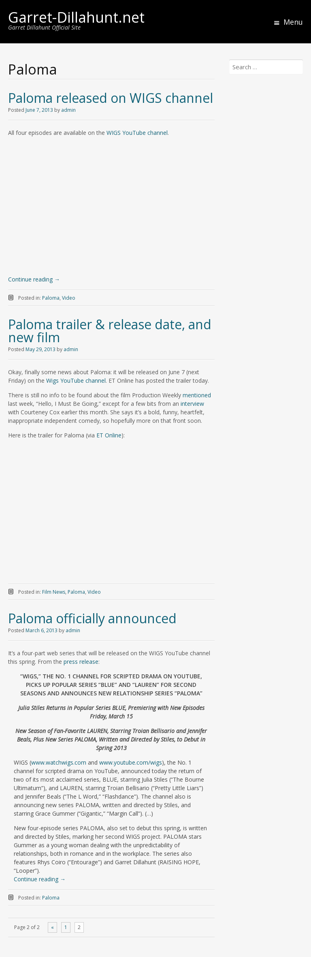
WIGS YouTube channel (137, 132)
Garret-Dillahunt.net (76, 17)
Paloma (51, 297)
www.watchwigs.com (58, 762)
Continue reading (34, 279)
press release (81, 661)
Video (68, 297)
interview (192, 403)
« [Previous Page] (52, 927)
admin (68, 110)
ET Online (108, 435)
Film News (53, 591)
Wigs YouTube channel (76, 380)
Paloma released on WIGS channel (110, 98)
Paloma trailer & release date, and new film (109, 330)
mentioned (197, 395)
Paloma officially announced (92, 618)
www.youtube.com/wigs (130, 762)
